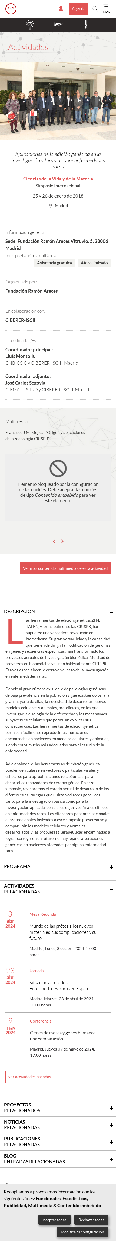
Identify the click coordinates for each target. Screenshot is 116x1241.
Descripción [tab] (58, 611)
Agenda (78, 8)
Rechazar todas (91, 1220)
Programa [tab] (58, 866)
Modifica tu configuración (82, 1232)
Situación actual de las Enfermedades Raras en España (59, 985)
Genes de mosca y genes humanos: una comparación (63, 1036)
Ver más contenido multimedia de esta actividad (65, 568)
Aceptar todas (54, 1220)
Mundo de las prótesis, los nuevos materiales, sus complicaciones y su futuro (63, 932)
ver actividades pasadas (29, 1076)
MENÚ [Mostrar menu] (107, 11)
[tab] (58, 889)
